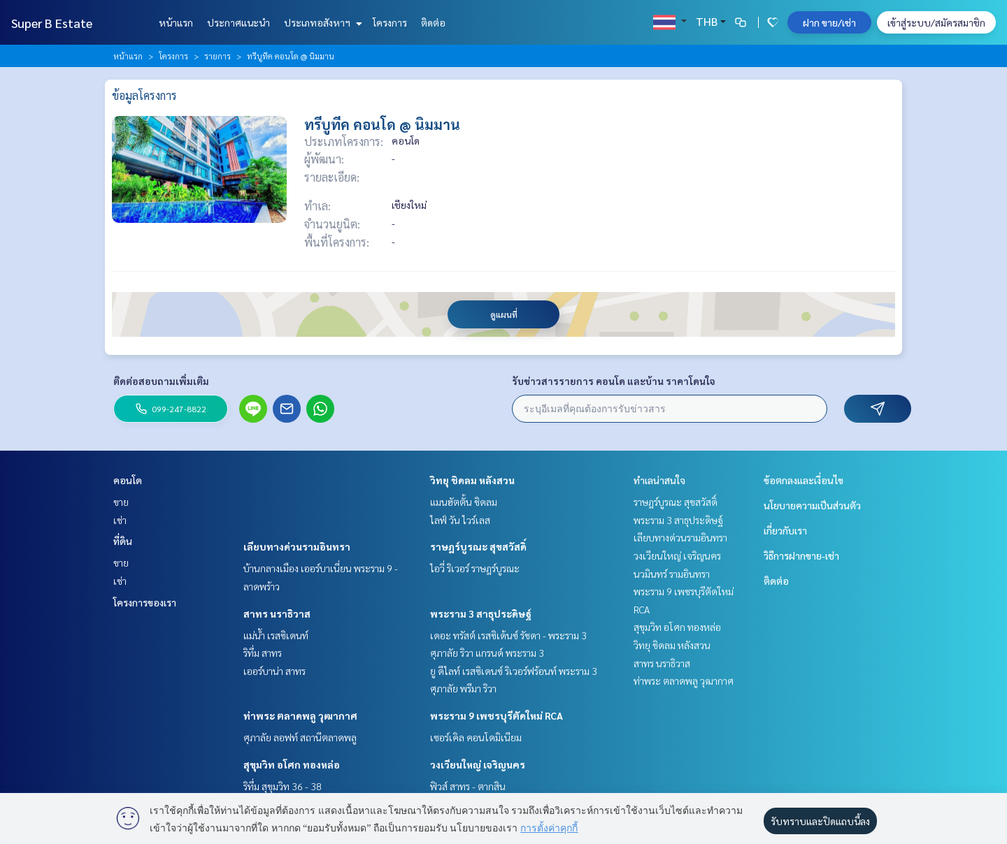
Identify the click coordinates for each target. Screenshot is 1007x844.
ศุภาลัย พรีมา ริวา (463, 688)
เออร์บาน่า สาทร (274, 670)
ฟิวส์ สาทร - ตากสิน (468, 786)
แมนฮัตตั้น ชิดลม (463, 501)
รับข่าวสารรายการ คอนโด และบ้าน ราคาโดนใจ (613, 380)
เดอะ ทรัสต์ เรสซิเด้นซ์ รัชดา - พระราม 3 (508, 635)
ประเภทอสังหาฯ (321, 22)
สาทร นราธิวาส (276, 613)
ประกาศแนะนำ (238, 22)
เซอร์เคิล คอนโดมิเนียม (476, 737)
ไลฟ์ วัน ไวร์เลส (460, 520)
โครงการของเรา (144, 602)
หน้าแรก (176, 22)
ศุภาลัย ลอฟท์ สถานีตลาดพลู (300, 737)
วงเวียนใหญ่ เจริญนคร (477, 764)
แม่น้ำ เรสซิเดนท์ (275, 635)
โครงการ (390, 22)
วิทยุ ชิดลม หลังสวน (472, 480)
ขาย (121, 501)
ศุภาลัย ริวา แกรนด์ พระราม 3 (487, 652)
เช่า (120, 520)
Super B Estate (51, 23)
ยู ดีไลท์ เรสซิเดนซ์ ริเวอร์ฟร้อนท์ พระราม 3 (513, 670)
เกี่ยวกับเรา (785, 530)
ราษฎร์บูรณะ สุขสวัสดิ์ (478, 546)
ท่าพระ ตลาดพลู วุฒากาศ (300, 715)
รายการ (217, 55)
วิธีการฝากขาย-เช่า (801, 555)
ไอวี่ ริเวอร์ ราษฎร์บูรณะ (475, 568)
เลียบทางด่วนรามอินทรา (296, 546)
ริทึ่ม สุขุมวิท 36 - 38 (282, 786)
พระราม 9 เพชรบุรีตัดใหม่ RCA (496, 715)
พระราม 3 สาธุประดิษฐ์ (480, 613)
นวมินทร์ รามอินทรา (672, 573)
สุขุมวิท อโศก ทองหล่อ (291, 764)
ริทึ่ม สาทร (262, 652)
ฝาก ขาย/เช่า (829, 22)
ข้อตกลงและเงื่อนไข (803, 480)
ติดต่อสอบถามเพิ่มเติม (161, 380)
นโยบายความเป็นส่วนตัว (812, 505)
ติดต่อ (433, 22)
